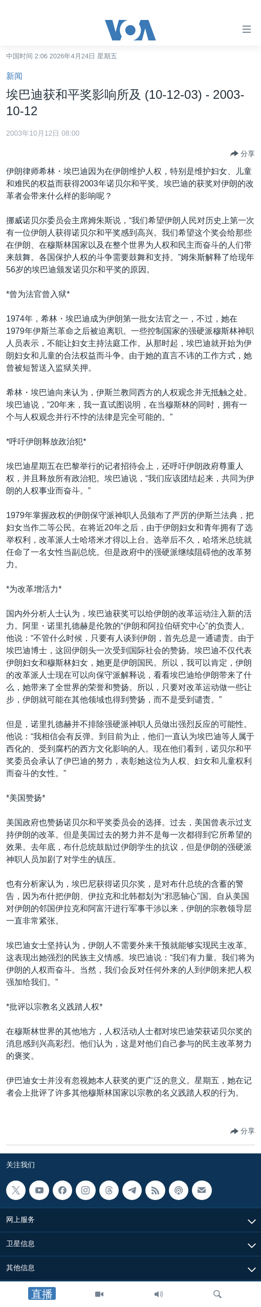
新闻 (14, 76)
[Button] (242, 153)
